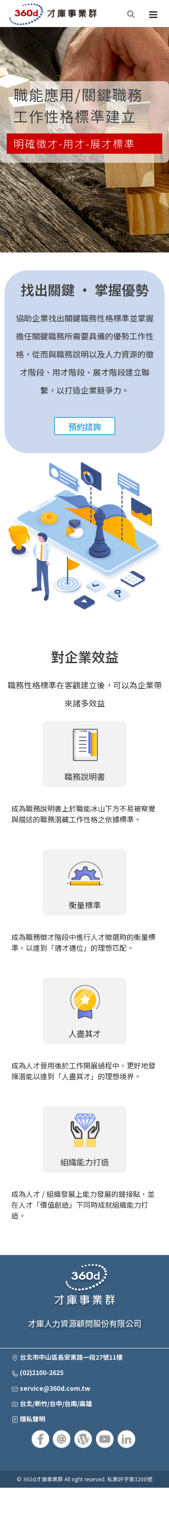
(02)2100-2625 (42, 1372)
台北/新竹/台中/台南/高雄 (56, 1403)
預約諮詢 (85, 426)
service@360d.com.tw (55, 1388)
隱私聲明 (32, 1418)
